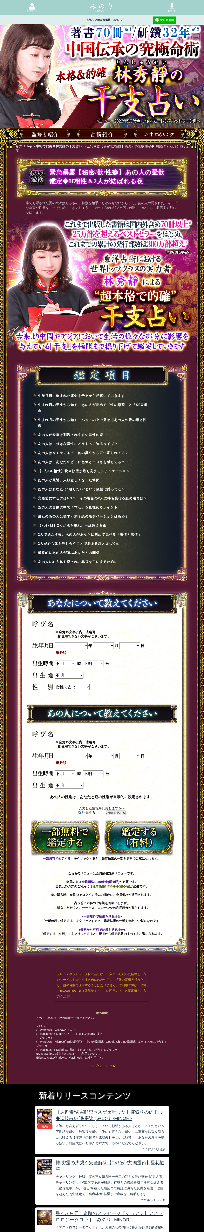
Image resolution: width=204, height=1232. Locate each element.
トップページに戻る (102, 1065)
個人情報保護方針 (70, 990)
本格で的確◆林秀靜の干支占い (59, 146)
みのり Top (23, 146)
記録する (87, 812)
